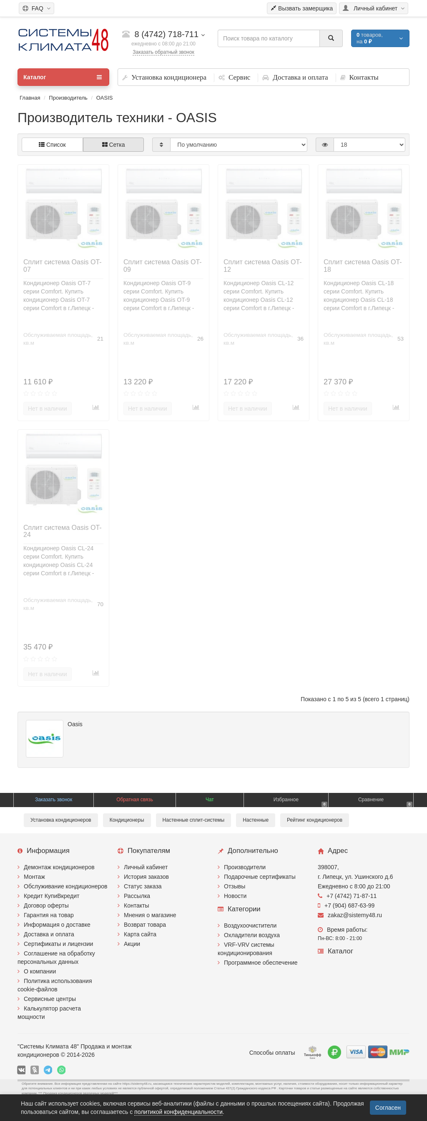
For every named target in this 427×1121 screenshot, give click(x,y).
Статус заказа (143, 886)
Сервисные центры (50, 999)
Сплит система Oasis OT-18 (363, 265)
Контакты (136, 905)
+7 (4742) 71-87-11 (347, 896)
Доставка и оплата (49, 934)
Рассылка (137, 896)
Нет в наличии (47, 408)
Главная (30, 98)
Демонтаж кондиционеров (59, 867)
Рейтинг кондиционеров (314, 820)
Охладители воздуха (252, 935)
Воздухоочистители (250, 925)
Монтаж (34, 876)
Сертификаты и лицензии (58, 943)
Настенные (256, 820)
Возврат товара (145, 924)
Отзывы (234, 886)
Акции (132, 943)
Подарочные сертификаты (260, 876)
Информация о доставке (57, 924)
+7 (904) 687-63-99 (346, 905)
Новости (235, 896)
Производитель (68, 98)
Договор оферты (46, 905)
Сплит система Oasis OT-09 (162, 265)
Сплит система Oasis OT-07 (62, 265)
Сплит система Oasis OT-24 (62, 531)
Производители (245, 867)
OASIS (104, 98)
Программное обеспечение (261, 962)
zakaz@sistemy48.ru (350, 915)
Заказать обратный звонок (163, 52)
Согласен (388, 1107)
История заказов (146, 876)
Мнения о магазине (150, 915)
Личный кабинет (146, 867)
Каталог (62, 77)
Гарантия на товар (49, 915)
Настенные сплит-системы (194, 820)
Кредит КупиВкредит (51, 896)
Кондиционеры (127, 820)
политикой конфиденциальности (178, 1111)
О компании (40, 971)
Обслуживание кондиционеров (66, 886)
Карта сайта (140, 934)
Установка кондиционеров (60, 820)
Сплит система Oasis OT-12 (263, 265)
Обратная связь (134, 800)
